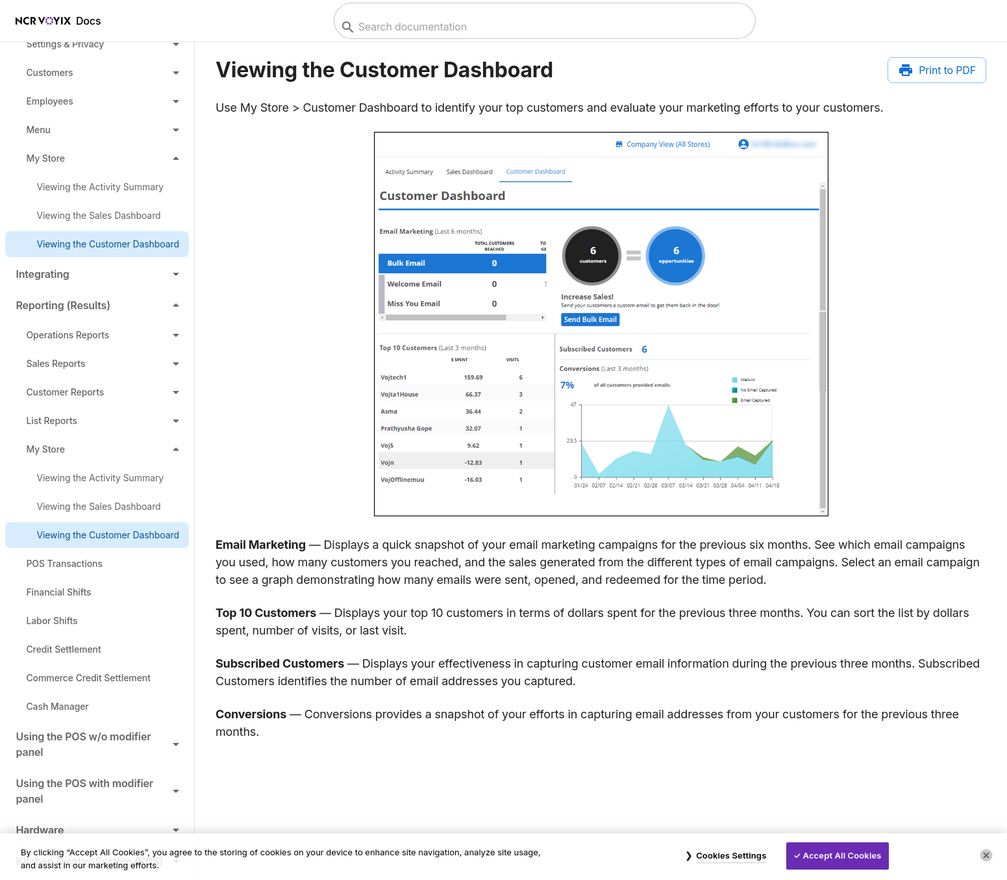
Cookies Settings (731, 855)
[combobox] (543, 27)
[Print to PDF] (937, 70)
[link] (97, 187)
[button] (97, 44)
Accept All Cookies (842, 855)
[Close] (986, 855)
